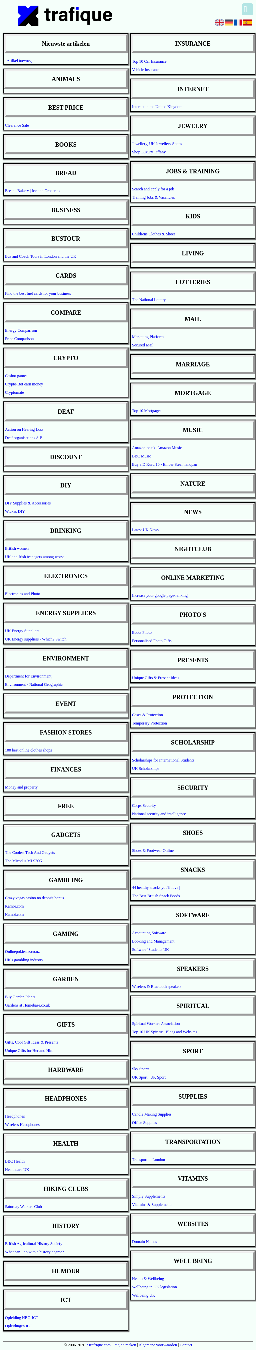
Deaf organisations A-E (23, 437)
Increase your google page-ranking (160, 595)
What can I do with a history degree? (34, 1252)
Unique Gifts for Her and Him (29, 1050)
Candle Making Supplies (152, 1114)
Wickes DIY (15, 511)
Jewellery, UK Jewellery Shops (157, 143)
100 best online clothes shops (28, 750)
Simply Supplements (148, 1196)
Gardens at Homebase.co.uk (27, 1005)
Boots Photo (142, 632)
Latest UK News (145, 529)
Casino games (16, 375)
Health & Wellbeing (148, 1278)
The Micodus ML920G (23, 861)
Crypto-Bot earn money (24, 384)
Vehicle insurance (146, 69)
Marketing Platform (148, 336)
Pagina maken (125, 1345)
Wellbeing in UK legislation (154, 1287)
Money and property (21, 787)
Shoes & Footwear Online (153, 850)
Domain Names (144, 1241)
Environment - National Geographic (34, 684)
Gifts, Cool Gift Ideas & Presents (31, 1042)
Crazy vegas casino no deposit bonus (34, 898)
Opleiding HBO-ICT (21, 1317)
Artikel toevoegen (21, 60)
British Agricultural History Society (33, 1243)
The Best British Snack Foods (156, 896)
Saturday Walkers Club (23, 1206)
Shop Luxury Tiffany (149, 152)
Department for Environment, (28, 676)
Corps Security (144, 805)
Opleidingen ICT (18, 1326)
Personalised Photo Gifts (152, 640)
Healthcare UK (17, 1169)
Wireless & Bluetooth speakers (156, 986)
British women (17, 548)
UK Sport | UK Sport (149, 1077)
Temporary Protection (149, 723)
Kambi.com (14, 906)
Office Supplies (144, 1122)
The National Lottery (149, 299)
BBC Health (15, 1161)
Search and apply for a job (153, 189)
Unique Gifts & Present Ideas (155, 678)
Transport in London (148, 1159)
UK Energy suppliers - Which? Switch (36, 639)
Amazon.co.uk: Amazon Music (157, 447)
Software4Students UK (150, 949)
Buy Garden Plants (20, 997)
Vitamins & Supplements (152, 1204)
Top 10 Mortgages (146, 410)
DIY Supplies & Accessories (28, 503)
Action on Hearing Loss (24, 429)
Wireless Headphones (22, 1124)
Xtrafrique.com (98, 1345)
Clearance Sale (17, 125)
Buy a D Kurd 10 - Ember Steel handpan (164, 464)
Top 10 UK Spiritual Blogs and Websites (164, 1032)
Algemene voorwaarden (158, 1345)
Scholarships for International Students (163, 760)
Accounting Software (149, 933)
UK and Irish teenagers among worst (34, 556)
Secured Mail (142, 345)
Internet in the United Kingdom (157, 106)
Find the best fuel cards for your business (38, 293)
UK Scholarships (145, 768)
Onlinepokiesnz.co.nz (22, 951)
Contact (186, 1345)
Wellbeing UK (143, 1295)
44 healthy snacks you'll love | (156, 887)
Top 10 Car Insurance (149, 61)
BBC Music (141, 456)
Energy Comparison (21, 330)
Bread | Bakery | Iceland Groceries (32, 190)
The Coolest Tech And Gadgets (30, 852)
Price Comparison (19, 338)
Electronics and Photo (22, 593)
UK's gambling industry (24, 960)
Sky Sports (140, 1069)
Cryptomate (14, 392)
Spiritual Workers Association (156, 1023)
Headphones (15, 1116)
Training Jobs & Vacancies (153, 197)
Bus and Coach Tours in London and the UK (40, 256)
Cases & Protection (147, 715)
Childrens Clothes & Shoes (153, 234)
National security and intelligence (159, 814)
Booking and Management (153, 941)
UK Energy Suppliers (22, 630)
